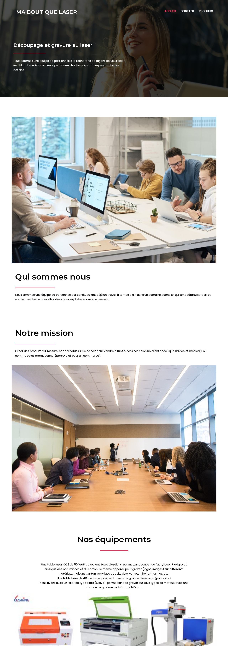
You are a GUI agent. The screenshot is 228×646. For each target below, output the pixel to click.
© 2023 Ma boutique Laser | (101, 641)
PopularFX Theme (133, 641)
